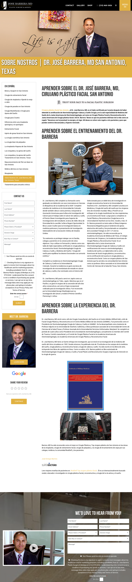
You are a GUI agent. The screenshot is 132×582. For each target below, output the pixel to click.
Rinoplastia (9, 173)
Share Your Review (19, 382)
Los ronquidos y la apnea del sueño (18, 151)
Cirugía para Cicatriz (12, 118)
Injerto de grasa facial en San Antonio (18, 133)
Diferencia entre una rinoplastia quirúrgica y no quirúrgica (16, 123)
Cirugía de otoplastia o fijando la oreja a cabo (18, 101)
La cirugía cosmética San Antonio (17, 138)
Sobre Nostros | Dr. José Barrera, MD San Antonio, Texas (18, 179)
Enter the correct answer (19, 293)
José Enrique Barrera (49, 459)
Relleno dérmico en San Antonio (16, 169)
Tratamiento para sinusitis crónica (17, 185)
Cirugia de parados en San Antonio (17, 106)
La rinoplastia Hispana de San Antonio (19, 146)
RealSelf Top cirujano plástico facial (84, 471)
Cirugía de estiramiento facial (15, 95)
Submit (19, 303)
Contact (70, 5)
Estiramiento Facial (12, 129)
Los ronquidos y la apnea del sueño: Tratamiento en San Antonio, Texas (18, 156)
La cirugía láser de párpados (15, 142)
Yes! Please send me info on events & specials (100, 556)
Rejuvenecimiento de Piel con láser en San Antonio (19, 163)
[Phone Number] (19, 221)
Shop (89, 5)
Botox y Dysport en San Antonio (16, 91)
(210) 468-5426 (104, 5)
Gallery (81, 5)
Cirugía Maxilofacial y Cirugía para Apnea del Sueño (17, 112)
